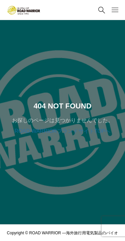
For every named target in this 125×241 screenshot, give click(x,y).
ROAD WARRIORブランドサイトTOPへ (62, 131)
